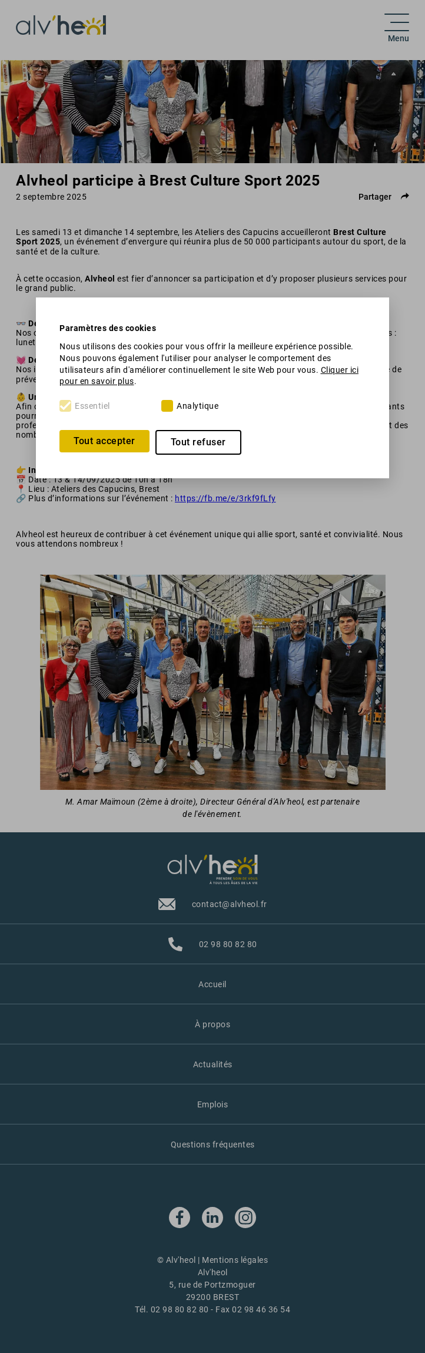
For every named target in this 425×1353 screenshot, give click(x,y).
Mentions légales (235, 1260)
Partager (383, 196)
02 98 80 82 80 (180, 1309)
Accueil (212, 984)
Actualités (213, 1064)
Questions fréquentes (213, 1144)
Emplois (212, 1104)
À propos (212, 1024)
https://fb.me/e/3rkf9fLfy (225, 498)
